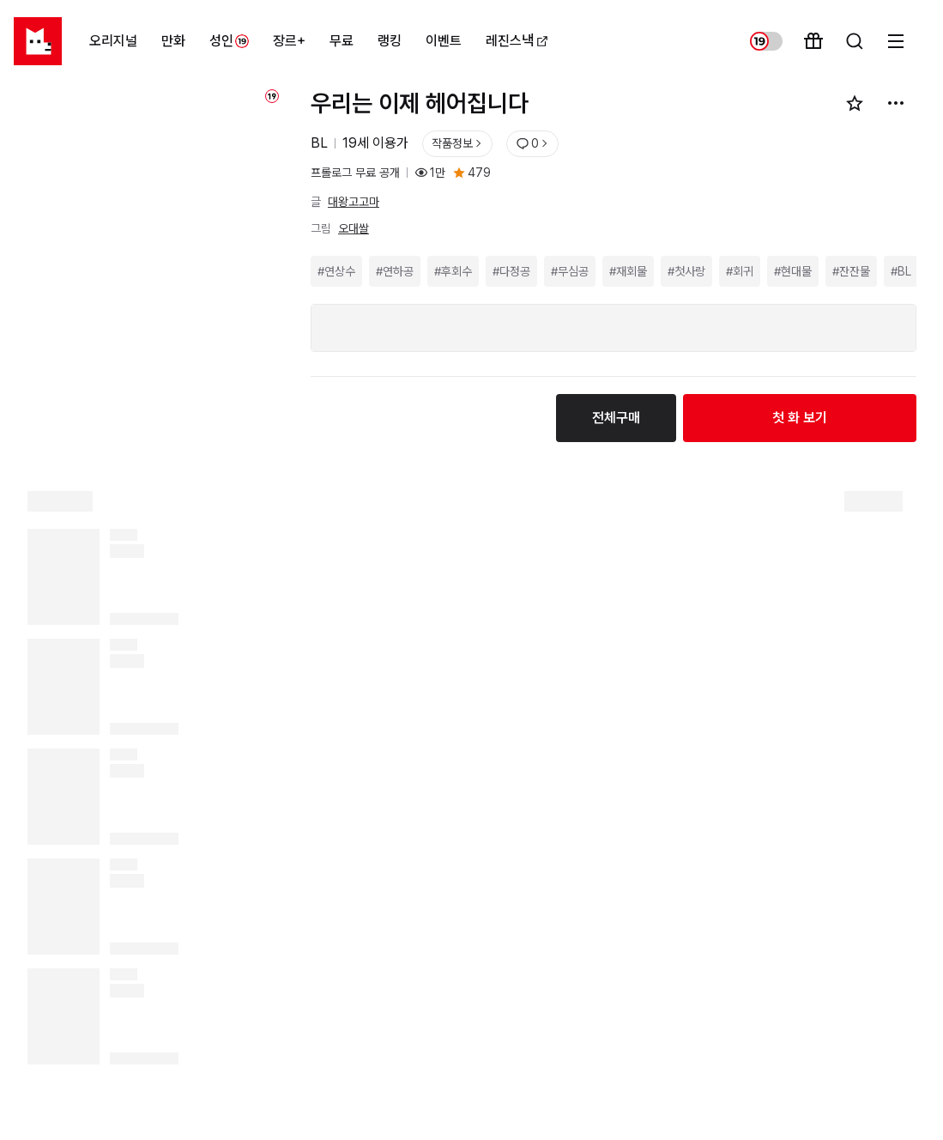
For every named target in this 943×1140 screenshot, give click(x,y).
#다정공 (511, 271)
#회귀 (739, 271)
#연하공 (395, 271)
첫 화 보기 (799, 417)
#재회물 (628, 271)
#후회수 (453, 271)
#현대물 (793, 271)
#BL (901, 271)
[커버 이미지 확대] (150, 264)
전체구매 (616, 417)
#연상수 (336, 271)
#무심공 (570, 271)
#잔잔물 (851, 271)
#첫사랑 (686, 271)
